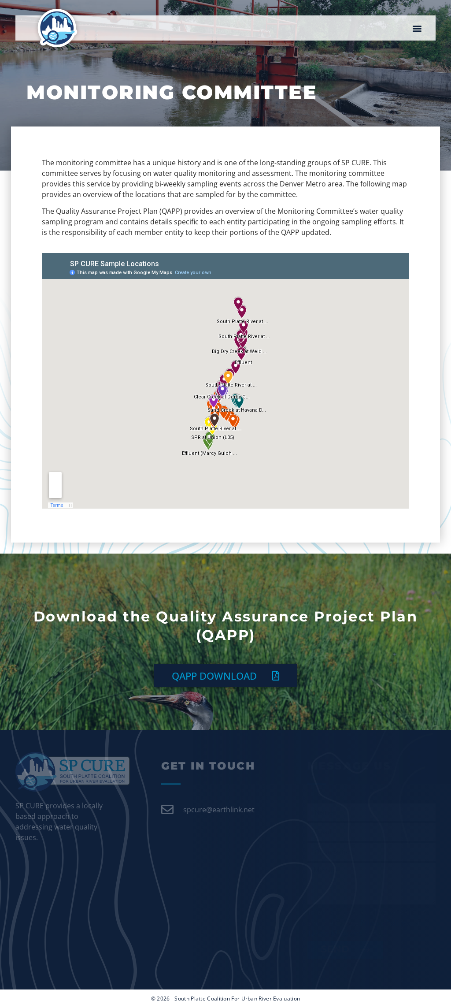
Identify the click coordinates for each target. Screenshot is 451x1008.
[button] (417, 28)
